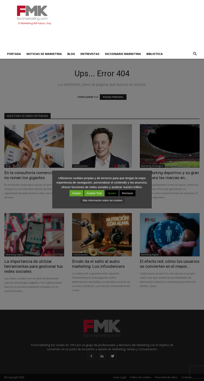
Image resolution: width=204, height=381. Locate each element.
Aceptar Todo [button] (94, 193)
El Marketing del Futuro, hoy (34, 23)
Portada (14, 54)
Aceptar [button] (76, 193)
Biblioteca (154, 54)
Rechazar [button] (127, 193)
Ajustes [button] (112, 193)
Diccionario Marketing (123, 54)
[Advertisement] (77, 38)
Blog (71, 54)
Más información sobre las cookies (102, 200)
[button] (195, 54)
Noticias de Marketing (44, 54)
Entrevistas (89, 54)
